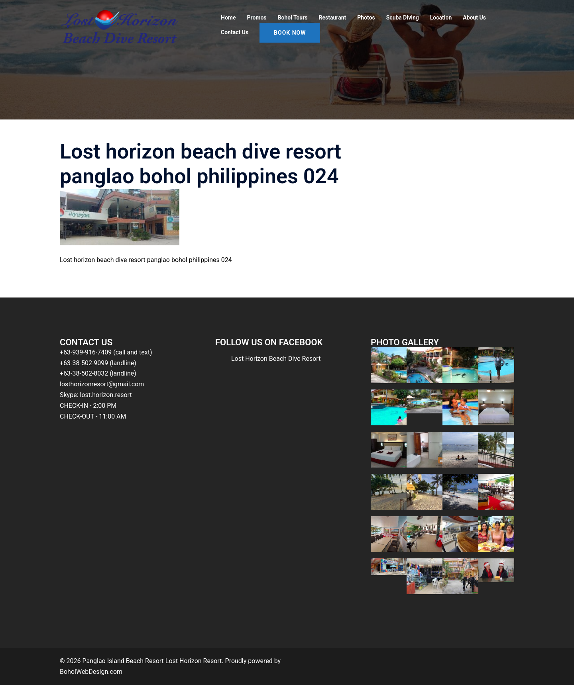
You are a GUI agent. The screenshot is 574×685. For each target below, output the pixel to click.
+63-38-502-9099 (84, 363)
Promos (256, 17)
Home (228, 17)
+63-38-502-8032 (84, 373)
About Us (474, 17)
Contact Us (234, 32)
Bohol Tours (293, 17)
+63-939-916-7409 (86, 352)
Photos (366, 17)
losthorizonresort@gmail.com (102, 384)
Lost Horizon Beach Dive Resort (275, 358)
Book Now (290, 32)
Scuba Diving (402, 17)
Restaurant (332, 17)
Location (441, 17)
